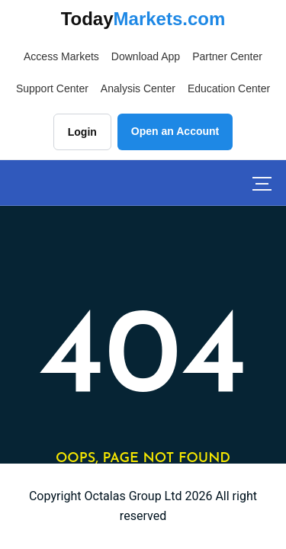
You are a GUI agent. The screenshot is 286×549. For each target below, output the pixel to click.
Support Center (52, 88)
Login (82, 132)
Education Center (229, 88)
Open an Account (175, 131)
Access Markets (61, 56)
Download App (145, 56)
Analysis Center (138, 88)
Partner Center (227, 56)
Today (143, 18)
